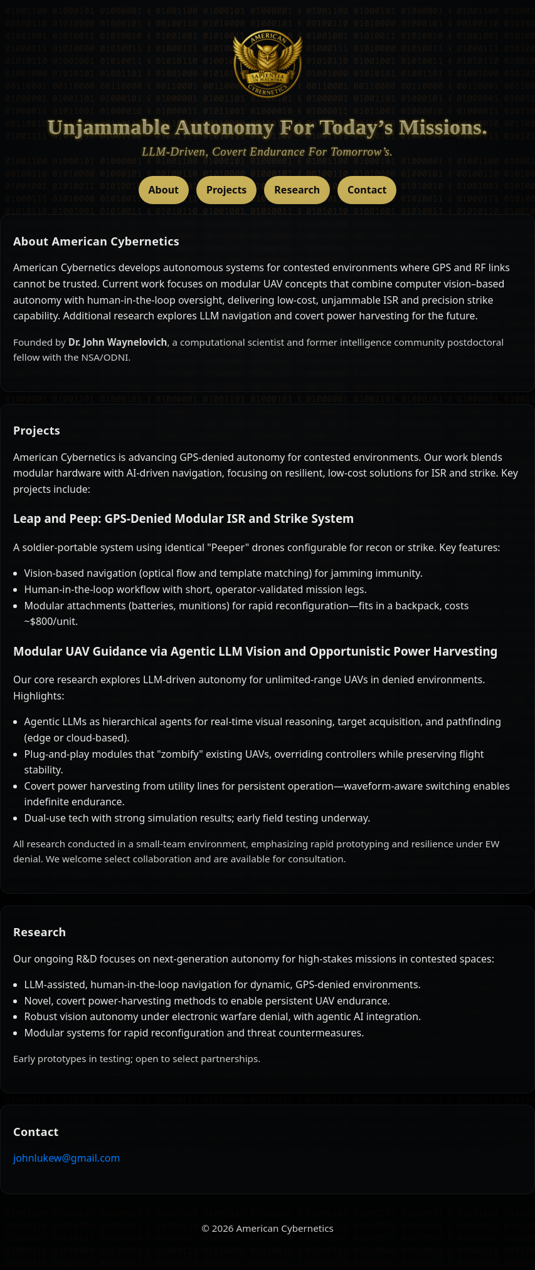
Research (297, 190)
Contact (366, 190)
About (164, 190)
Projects (226, 190)
